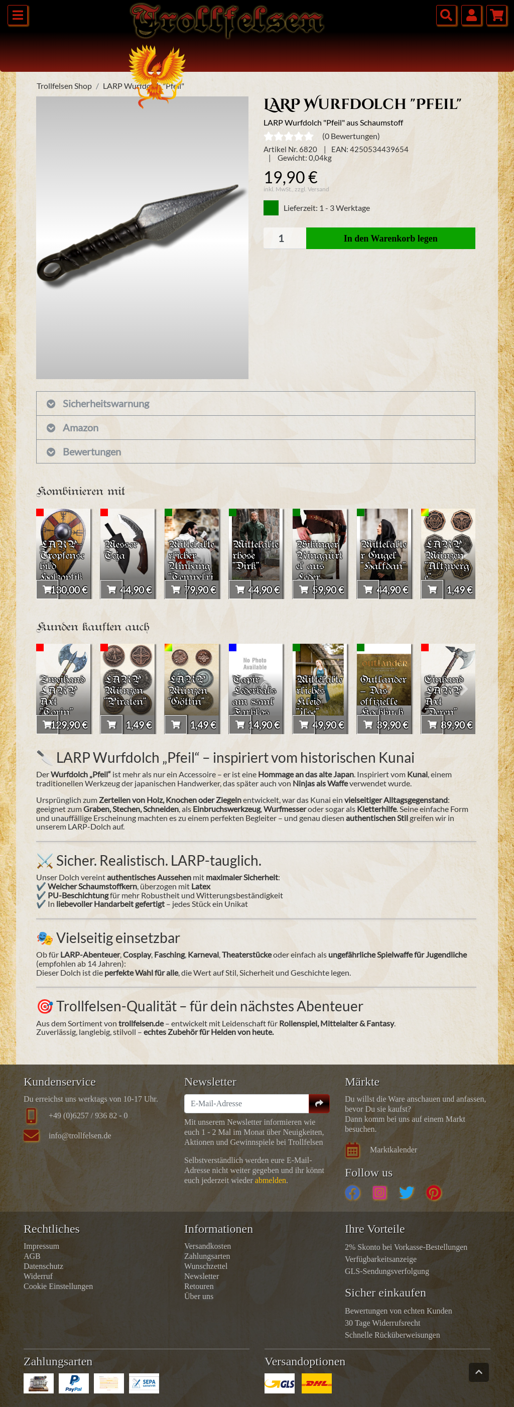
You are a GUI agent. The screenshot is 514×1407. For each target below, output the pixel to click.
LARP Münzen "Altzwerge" (446, 560)
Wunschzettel (205, 1266)
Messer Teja (122, 548)
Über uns (198, 1296)
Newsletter (201, 1276)
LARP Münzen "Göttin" (189, 689)
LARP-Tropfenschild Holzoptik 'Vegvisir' (63, 566)
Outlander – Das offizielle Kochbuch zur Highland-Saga (383, 713)
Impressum (41, 1246)
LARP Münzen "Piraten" (127, 689)
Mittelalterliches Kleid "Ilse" (318, 695)
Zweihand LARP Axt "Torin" (62, 701)
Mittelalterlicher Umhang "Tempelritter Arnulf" (191, 572)
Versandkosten (207, 1246)
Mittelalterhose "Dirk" (255, 554)
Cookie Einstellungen (58, 1286)
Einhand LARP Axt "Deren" (446, 695)
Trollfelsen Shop (64, 85)
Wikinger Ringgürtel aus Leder (319, 560)
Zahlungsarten (207, 1256)
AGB (32, 1256)
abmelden (270, 1180)
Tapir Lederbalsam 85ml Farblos (253, 701)
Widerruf (38, 1276)
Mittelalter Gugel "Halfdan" (383, 560)
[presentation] (47, 554)
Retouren (199, 1286)
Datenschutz (43, 1266)
